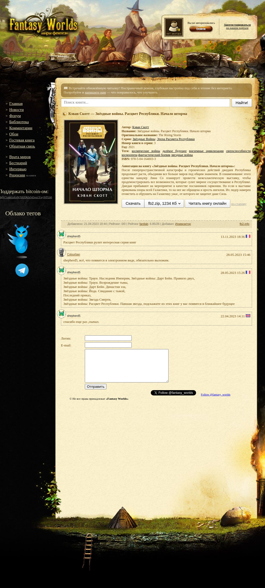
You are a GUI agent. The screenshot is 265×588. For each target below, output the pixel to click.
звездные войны (182, 155)
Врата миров (20, 157)
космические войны (146, 151)
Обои (13, 134)
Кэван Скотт (140, 127)
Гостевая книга (21, 140)
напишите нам (95, 92)
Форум (15, 116)
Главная (16, 103)
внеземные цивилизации (206, 151)
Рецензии (17, 175)
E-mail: (66, 345)
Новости (16, 110)
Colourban (73, 254)
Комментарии (20, 128)
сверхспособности (238, 151)
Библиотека (19, 122)
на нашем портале (237, 26)
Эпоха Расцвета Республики (176, 139)
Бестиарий (18, 163)
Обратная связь (22, 146)
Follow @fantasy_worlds (215, 394)
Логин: (66, 338)
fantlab (143, 223)
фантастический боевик (154, 155)
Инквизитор (183, 223)
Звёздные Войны (143, 139)
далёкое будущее (174, 151)
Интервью (17, 169)
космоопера (130, 155)
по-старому (238, 204)
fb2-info (244, 223)
